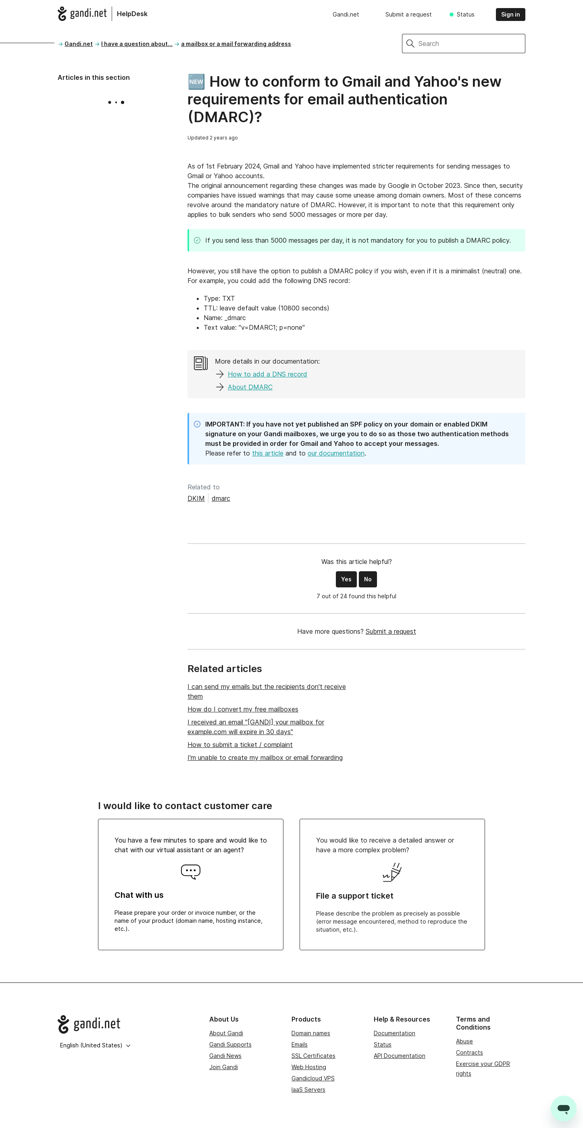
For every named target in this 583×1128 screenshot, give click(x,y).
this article (267, 453)
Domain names (311, 1033)
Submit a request (408, 14)
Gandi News (225, 1055)
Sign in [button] (510, 14)
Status (466, 14)
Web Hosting (309, 1066)
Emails (300, 1044)
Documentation (394, 1033)
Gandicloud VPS (313, 1078)
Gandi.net (346, 14)
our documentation (336, 453)
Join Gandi (223, 1066)
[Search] (472, 43)
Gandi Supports (230, 1044)
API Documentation (399, 1055)
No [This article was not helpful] (368, 579)
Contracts (469, 1052)
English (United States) (95, 1045)
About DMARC (250, 387)
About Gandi (226, 1033)
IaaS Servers (308, 1089)
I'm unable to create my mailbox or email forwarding (265, 757)
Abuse (464, 1041)
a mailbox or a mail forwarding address (236, 43)
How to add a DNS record (267, 374)
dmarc (221, 498)
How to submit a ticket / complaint (240, 745)
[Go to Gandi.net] (127, 1024)
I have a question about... (137, 43)
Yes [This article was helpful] (346, 579)
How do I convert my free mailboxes (242, 709)
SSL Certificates (313, 1055)
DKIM (196, 498)
